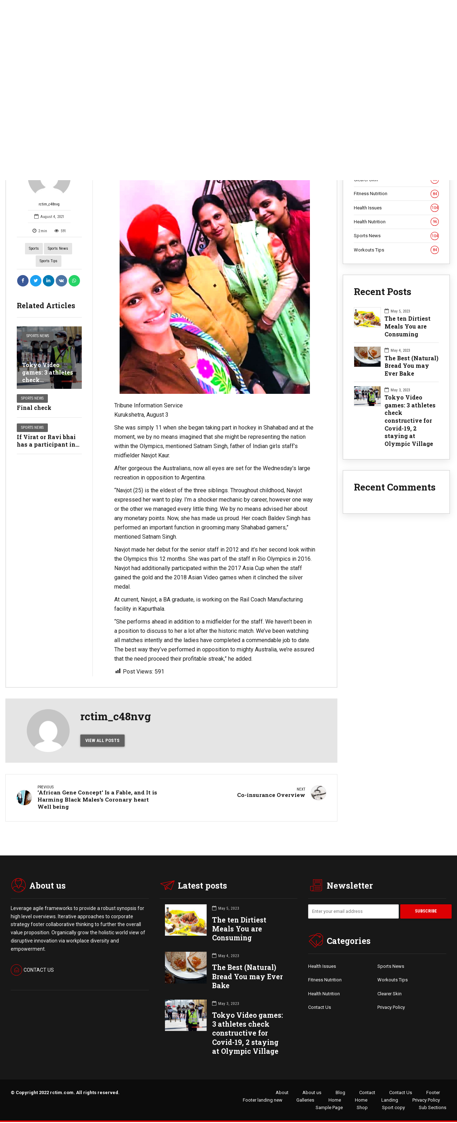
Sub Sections (432, 1108)
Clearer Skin (389, 994)
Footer (433, 1093)
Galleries (305, 1101)
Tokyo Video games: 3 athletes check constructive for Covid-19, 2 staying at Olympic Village (410, 420)
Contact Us (319, 1008)
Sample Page (329, 1108)
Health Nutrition (396, 222)
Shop (362, 1108)
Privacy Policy (391, 1008)
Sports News (58, 248)
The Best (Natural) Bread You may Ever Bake (411, 365)
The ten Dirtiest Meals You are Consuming (408, 326)
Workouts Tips (396, 250)
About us (311, 1093)
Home (334, 1101)
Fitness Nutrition (396, 193)
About (282, 1093)
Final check (34, 407)
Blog (340, 1093)
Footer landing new (262, 1101)
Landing (389, 1101)
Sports (34, 248)
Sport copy (393, 1108)
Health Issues (396, 208)
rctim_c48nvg (49, 181)
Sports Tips (48, 261)
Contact (367, 1093)
